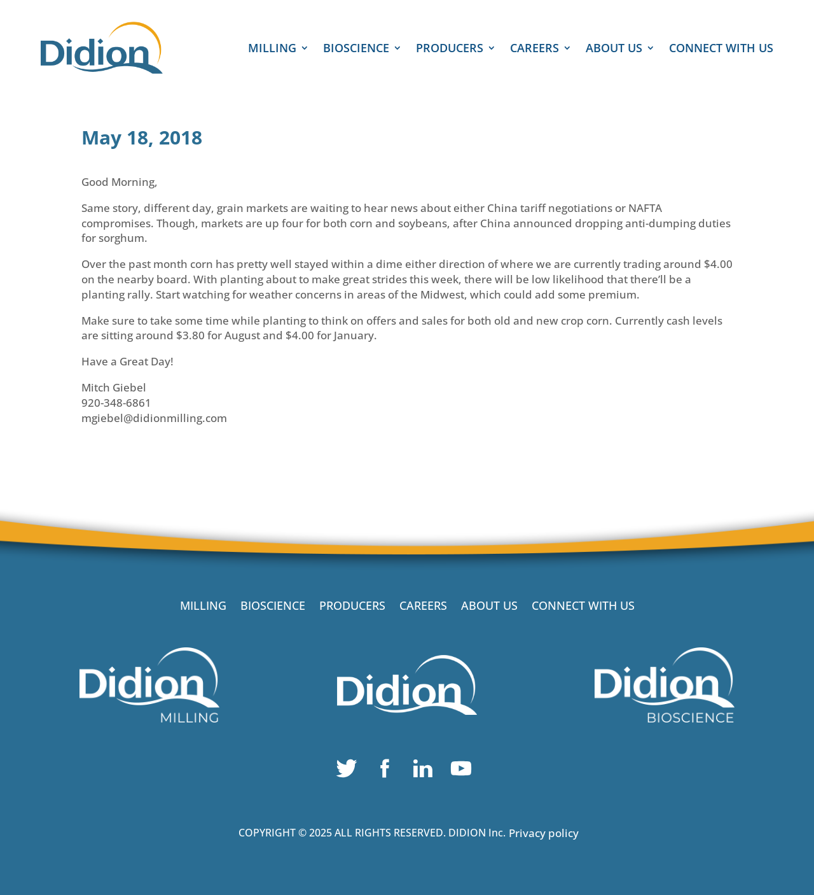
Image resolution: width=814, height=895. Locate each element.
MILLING (272, 49)
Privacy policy (544, 833)
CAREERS (534, 49)
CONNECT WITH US (721, 49)
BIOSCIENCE (356, 49)
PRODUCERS (449, 49)
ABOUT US (614, 49)
